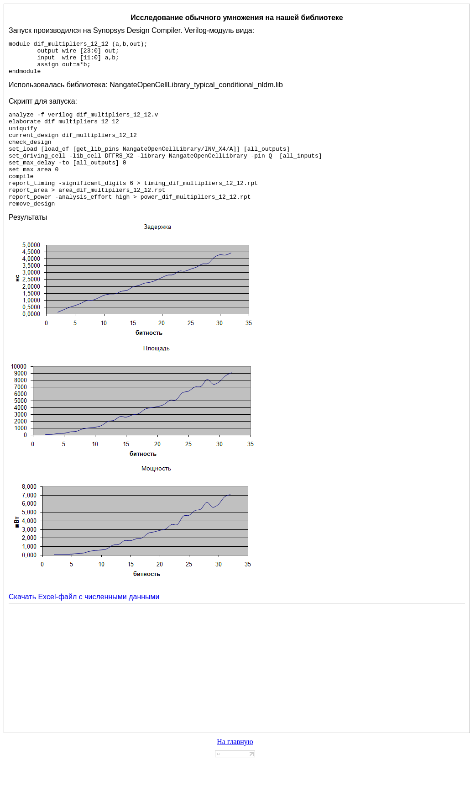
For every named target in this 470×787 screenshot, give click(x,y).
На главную (235, 767)
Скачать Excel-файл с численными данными (84, 623)
